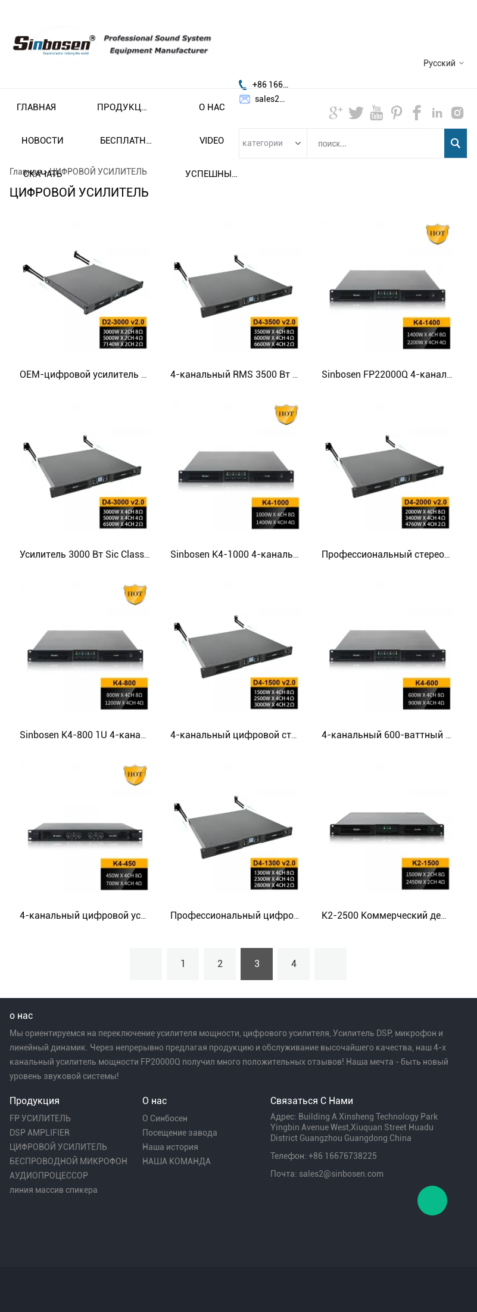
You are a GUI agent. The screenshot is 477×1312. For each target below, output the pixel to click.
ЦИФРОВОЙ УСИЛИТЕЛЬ (58, 1147)
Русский (439, 63)
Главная (36, 107)
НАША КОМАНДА (176, 1161)
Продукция (124, 107)
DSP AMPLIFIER (40, 1132)
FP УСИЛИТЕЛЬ (40, 1118)
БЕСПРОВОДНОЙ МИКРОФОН (68, 1161)
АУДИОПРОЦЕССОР (49, 1175)
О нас (212, 107)
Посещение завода (179, 1132)
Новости (42, 140)
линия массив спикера (54, 1190)
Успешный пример (212, 174)
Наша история (170, 1147)
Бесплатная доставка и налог (127, 140)
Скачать (42, 174)
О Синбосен (165, 1118)
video (211, 140)
